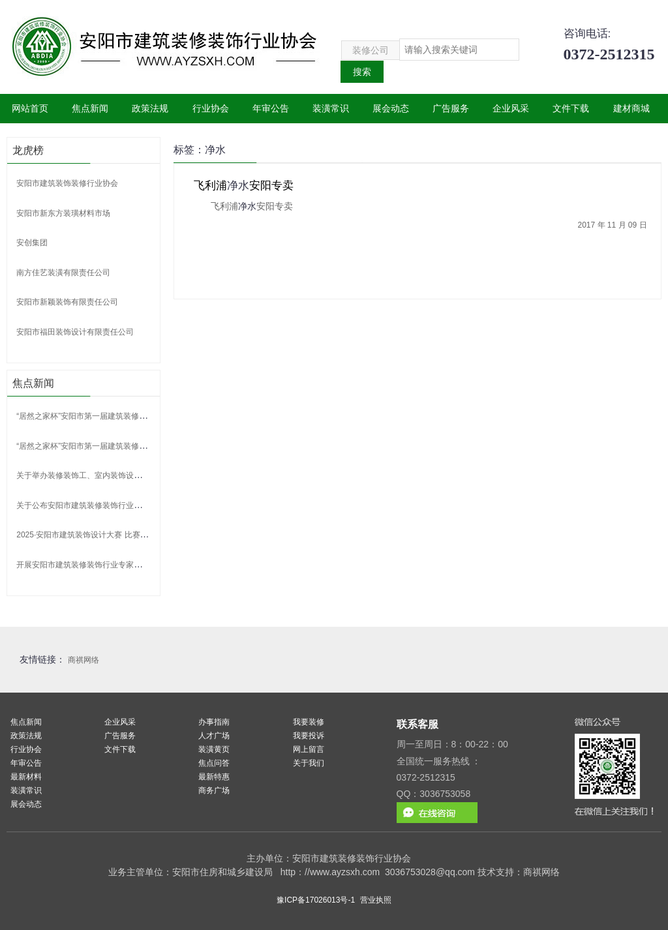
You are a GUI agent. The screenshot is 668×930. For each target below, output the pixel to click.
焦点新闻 (90, 108)
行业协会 (210, 108)
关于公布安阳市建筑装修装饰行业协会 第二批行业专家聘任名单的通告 (138, 505)
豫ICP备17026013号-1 (316, 900)
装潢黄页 (214, 749)
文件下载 (571, 108)
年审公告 (270, 108)
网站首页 (30, 108)
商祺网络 (83, 660)
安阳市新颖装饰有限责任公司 (67, 302)
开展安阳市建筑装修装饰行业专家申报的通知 (94, 564)
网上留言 (308, 749)
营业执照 (375, 900)
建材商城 (631, 108)
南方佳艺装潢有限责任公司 (63, 272)
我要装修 (308, 722)
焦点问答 (214, 763)
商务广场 (214, 790)
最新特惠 (214, 776)
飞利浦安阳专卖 (244, 185)
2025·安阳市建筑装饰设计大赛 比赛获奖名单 (93, 534)
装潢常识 (330, 108)
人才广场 (214, 735)
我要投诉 (308, 735)
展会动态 (390, 108)
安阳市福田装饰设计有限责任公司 (75, 332)
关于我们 (308, 763)
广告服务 (451, 108)
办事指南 (214, 722)
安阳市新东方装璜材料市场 (63, 213)
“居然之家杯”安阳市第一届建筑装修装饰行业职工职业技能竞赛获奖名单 (140, 416)
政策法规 (150, 108)
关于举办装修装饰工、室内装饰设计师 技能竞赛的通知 (111, 475)
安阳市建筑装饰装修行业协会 (67, 183)
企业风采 (511, 108)
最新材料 (26, 776)
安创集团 (32, 242)
